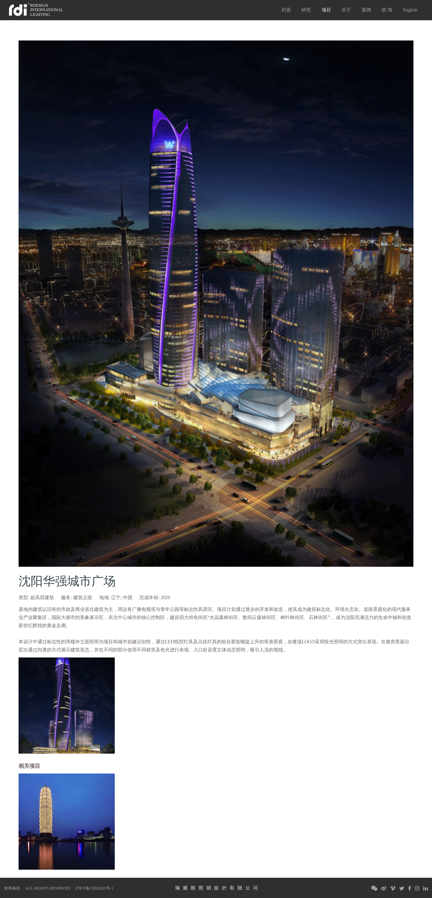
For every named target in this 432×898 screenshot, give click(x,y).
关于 (346, 9)
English (410, 9)
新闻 (366, 9)
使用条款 (12, 888)
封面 (286, 9)
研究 (306, 9)
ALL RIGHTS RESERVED (47, 888)
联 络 (387, 9)
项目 (326, 9)
